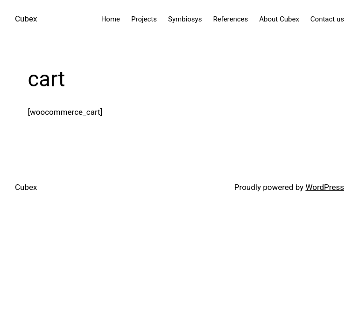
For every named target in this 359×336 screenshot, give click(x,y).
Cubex (26, 18)
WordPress (324, 187)
